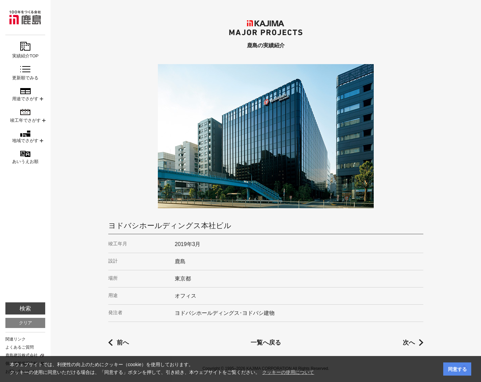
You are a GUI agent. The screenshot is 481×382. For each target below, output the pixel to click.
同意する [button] (457, 369)
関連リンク (15, 339)
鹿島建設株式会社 (21, 355)
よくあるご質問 (19, 347)
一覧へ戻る (266, 342)
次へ (409, 342)
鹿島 (25, 17)
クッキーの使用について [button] (288, 372)
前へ (123, 342)
